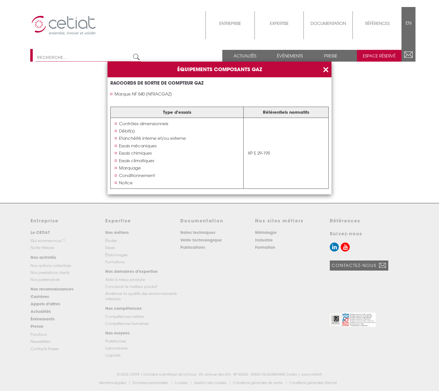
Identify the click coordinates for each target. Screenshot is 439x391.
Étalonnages (116, 254)
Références (377, 23)
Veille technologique (201, 240)
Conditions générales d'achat (313, 382)
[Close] (326, 69)
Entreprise (230, 23)
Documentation (328, 23)
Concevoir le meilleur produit (131, 286)
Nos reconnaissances (52, 289)
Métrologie (266, 232)
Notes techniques (197, 232)
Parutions (39, 334)
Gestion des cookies (210, 382)
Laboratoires (116, 348)
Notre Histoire (42, 247)
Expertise (279, 23)
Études (111, 240)
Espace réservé (379, 55)
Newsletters (40, 341)
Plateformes (115, 341)
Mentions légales (113, 382)
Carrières (40, 296)
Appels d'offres (45, 303)
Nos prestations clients (50, 272)
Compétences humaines (127, 323)
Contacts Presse (45, 348)
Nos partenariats (45, 279)
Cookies (181, 382)
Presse (330, 55)
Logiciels (112, 355)
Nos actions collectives (51, 265)
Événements (290, 55)
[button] (335, 320)
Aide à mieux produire (125, 279)
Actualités (244, 55)
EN (409, 23)
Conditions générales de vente (258, 382)
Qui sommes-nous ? (48, 240)
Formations (115, 261)
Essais (110, 247)
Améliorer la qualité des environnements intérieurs (141, 296)
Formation (265, 247)
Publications (192, 247)
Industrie (264, 240)
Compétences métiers (124, 316)
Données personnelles (150, 382)
